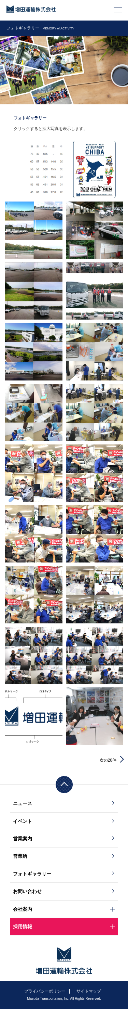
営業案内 (22, 838)
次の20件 (108, 760)
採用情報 (22, 926)
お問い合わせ (27, 891)
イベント (22, 821)
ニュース (22, 803)
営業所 (20, 856)
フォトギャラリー (32, 874)
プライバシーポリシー (44, 991)
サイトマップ (88, 991)
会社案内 (22, 909)
